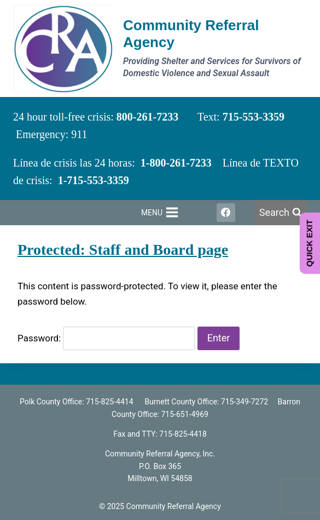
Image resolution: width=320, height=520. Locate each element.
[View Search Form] (280, 213)
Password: (106, 338)
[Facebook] (226, 212)
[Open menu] (159, 212)
